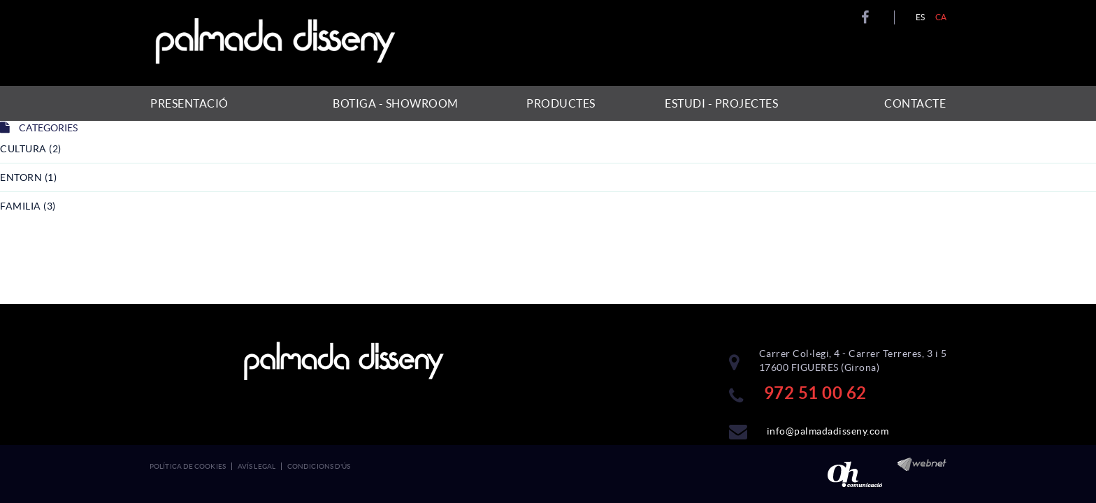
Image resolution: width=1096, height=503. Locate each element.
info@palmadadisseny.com (828, 431)
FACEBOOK (867, 17)
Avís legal (256, 466)
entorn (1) (28, 177)
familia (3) (28, 206)
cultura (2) (31, 148)
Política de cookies (188, 466)
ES (920, 17)
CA (941, 17)
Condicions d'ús (319, 466)
